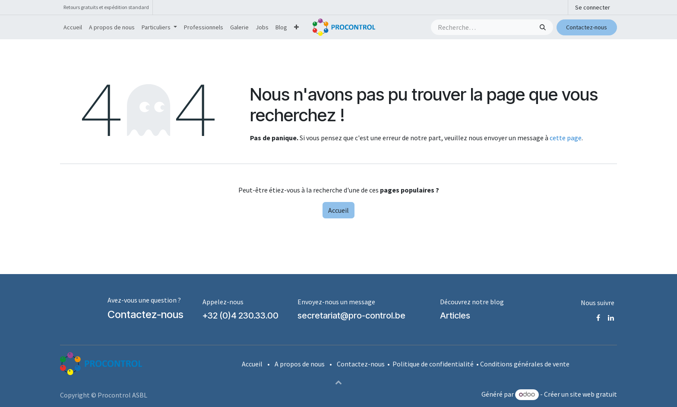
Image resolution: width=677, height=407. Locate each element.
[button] (338, 382)
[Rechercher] (543, 27)
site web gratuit (593, 394)
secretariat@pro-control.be (351, 315)
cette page (566, 137)
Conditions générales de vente (524, 364)
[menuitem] (72, 27)
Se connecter (592, 7)
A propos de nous (300, 364)
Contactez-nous (586, 27)
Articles (455, 315)
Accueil (338, 210)
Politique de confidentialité (433, 364)
